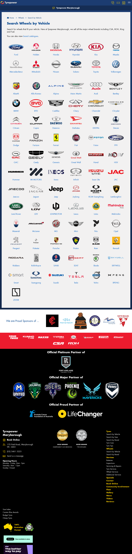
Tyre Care (110, 443)
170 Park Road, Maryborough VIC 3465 (20, 445)
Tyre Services (111, 469)
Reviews (110, 501)
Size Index (7, 509)
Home (10, 18)
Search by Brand (112, 440)
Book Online (112, 483)
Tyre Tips (109, 446)
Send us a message (15, 456)
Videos (109, 498)
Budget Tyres (7, 515)
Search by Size (112, 437)
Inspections (110, 463)
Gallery (109, 492)
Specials (110, 477)
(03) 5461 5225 (14, 451)
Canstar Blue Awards (10, 512)
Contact (109, 480)
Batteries (109, 460)
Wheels (109, 448)
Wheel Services (112, 472)
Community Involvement (117, 486)
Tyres (108, 431)
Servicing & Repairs (113, 466)
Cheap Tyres (7, 518)
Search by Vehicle (113, 434)
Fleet (108, 489)
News (109, 495)
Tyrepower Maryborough (66, 8)
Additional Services (113, 475)
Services (110, 457)
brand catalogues (30, 36)
